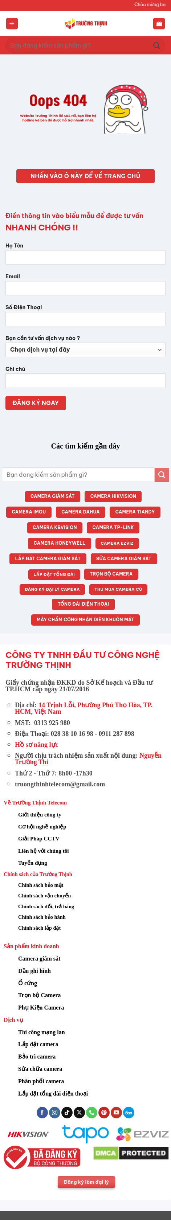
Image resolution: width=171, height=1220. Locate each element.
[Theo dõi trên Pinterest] (104, 1112)
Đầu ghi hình (34, 971)
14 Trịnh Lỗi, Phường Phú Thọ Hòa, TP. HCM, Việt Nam (83, 708)
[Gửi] (157, 45)
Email (85, 287)
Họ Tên (85, 256)
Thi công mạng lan (41, 1032)
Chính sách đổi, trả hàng (46, 906)
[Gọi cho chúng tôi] (91, 1112)
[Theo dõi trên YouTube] (116, 1112)
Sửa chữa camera (40, 1069)
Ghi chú (85, 380)
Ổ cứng (27, 983)
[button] (12, 24)
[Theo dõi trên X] (79, 1112)
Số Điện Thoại (85, 318)
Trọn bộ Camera (39, 995)
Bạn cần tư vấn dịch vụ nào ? (85, 346)
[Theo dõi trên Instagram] (54, 1112)
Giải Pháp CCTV (39, 838)
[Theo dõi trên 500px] (128, 1112)
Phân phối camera (41, 1081)
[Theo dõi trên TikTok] (67, 1112)
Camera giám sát (39, 958)
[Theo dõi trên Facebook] (42, 1112)
